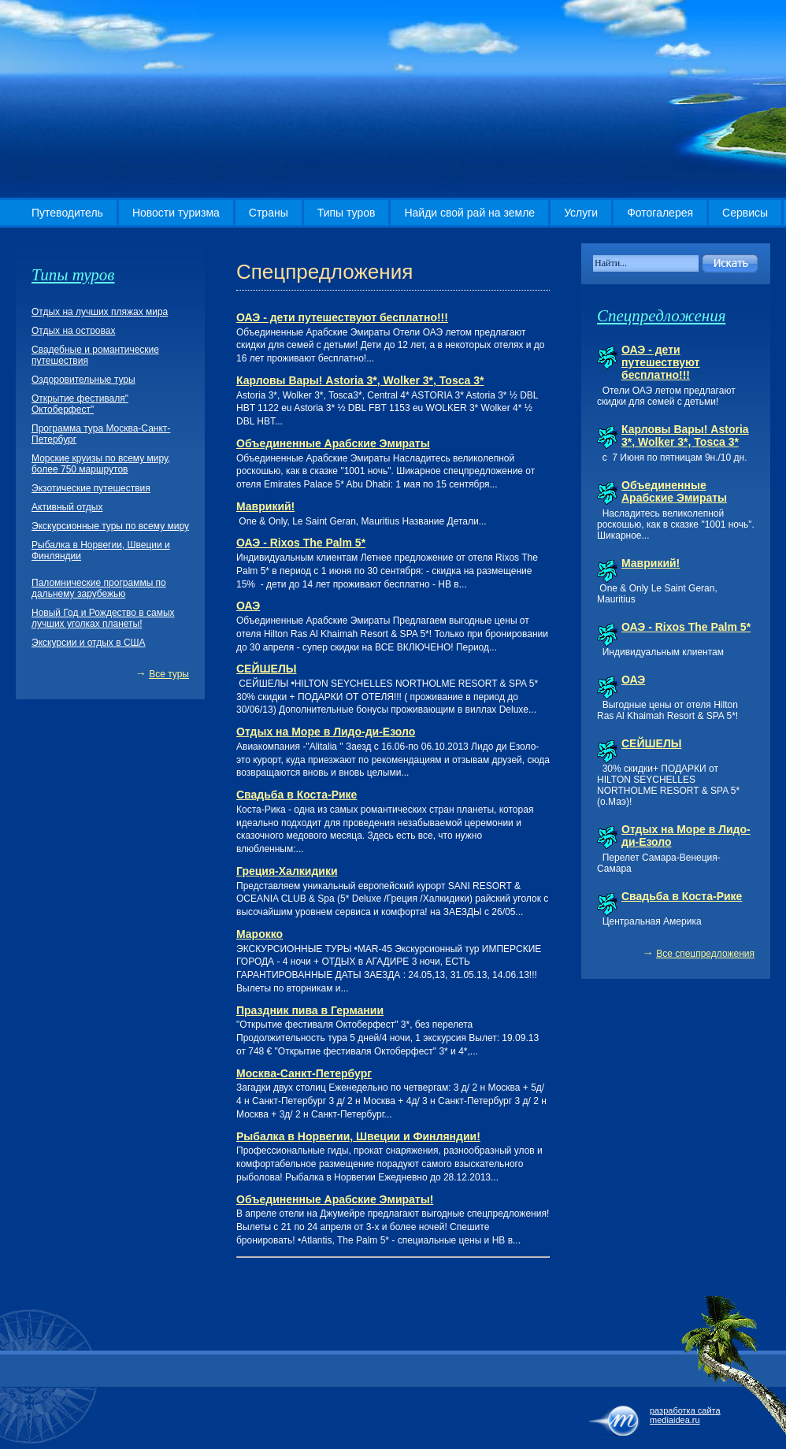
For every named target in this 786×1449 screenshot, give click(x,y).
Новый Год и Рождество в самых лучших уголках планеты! (103, 618)
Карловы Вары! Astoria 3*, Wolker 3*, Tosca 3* (360, 380)
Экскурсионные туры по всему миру (110, 526)
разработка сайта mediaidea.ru (685, 1415)
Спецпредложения (661, 315)
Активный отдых (67, 507)
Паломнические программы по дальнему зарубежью (99, 588)
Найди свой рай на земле (469, 212)
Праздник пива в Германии (310, 1010)
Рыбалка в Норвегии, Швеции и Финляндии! (358, 1136)
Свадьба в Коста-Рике (296, 794)
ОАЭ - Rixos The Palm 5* (300, 542)
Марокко (259, 934)
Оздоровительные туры (83, 379)
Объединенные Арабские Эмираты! (334, 1199)
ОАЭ (248, 605)
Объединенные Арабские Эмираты (333, 443)
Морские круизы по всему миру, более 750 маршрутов (101, 464)
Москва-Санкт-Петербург (304, 1073)
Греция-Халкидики (287, 871)
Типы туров (346, 212)
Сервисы (745, 212)
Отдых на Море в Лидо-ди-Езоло (325, 731)
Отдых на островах (73, 330)
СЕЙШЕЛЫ (266, 668)
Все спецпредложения (705, 953)
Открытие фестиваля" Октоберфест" (80, 404)
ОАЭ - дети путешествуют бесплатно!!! (342, 317)
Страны (268, 212)
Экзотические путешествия (91, 488)
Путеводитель (67, 212)
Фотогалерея (660, 212)
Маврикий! (265, 506)
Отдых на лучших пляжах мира (100, 311)
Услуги (581, 212)
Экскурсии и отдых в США (89, 642)
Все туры (169, 674)
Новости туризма (176, 212)
